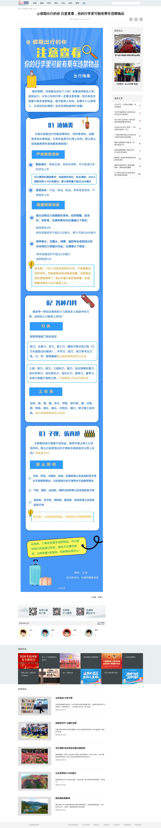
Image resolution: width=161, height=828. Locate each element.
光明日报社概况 (73, 825)
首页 (19, 9)
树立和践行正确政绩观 (91, 657)
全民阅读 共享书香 (57, 698)
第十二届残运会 (68, 672)
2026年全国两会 (130, 657)
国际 (42, 3)
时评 (49, 3)
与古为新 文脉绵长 (121, 120)
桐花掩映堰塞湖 (55, 798)
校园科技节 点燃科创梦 (59, 723)
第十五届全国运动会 (111, 672)
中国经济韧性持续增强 (122, 137)
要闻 (30, 9)
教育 (77, 3)
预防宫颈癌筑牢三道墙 (122, 165)
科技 (70, 3)
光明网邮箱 (127, 825)
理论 (56, 3)
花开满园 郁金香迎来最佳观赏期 (63, 748)
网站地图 (138, 825)
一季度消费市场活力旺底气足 (125, 135)
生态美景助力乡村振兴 (58, 773)
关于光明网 (85, 825)
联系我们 (106, 825)
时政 (35, 3)
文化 (63, 3)
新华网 (76, 19)
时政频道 (25, 9)
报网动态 (96, 825)
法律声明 (116, 825)
